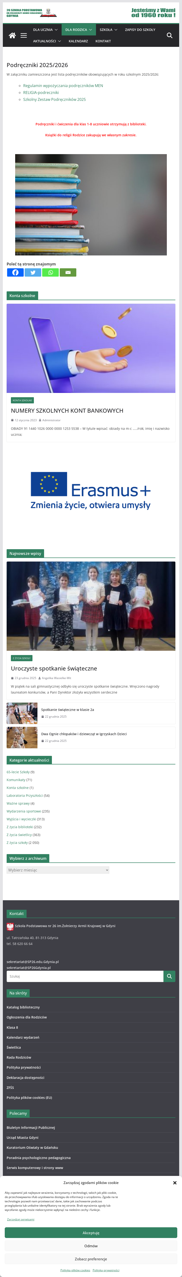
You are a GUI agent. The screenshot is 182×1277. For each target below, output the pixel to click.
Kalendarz (78, 41)
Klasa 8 (12, 1027)
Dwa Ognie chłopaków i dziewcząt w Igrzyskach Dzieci (84, 734)
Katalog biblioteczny (23, 1007)
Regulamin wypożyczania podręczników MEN (63, 85)
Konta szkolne (22, 400)
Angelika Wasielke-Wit (56, 678)
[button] (175, 1182)
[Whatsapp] (50, 272)
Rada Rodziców (19, 1057)
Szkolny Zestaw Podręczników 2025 (54, 99)
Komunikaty (16, 780)
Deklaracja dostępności (25, 1077)
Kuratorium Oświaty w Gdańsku (32, 1147)
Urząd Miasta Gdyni (22, 1137)
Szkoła (106, 29)
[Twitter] (33, 272)
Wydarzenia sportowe (24, 811)
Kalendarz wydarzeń (23, 1037)
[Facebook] (15, 272)
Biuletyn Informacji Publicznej (31, 1127)
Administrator (51, 420)
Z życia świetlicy (19, 834)
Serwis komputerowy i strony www (35, 1167)
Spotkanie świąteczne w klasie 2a (67, 709)
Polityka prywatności (106, 1270)
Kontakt (103, 41)
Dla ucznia (43, 29)
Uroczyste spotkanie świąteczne (54, 668)
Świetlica (14, 1047)
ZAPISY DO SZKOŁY (140, 29)
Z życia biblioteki (20, 827)
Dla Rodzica (76, 29)
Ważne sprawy (18, 803)
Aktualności (44, 41)
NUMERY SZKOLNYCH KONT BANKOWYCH (67, 410)
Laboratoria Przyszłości (25, 795)
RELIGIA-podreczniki (41, 92)
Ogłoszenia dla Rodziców (27, 1017)
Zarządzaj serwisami (20, 1219)
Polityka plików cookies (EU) (29, 1097)
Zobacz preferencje (91, 1259)
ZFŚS (10, 1087)
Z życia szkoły (22, 658)
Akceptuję (91, 1232)
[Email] (68, 272)
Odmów (91, 1245)
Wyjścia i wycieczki (21, 819)
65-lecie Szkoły (18, 772)
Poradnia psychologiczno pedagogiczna (39, 1157)
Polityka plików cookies (75, 1270)
